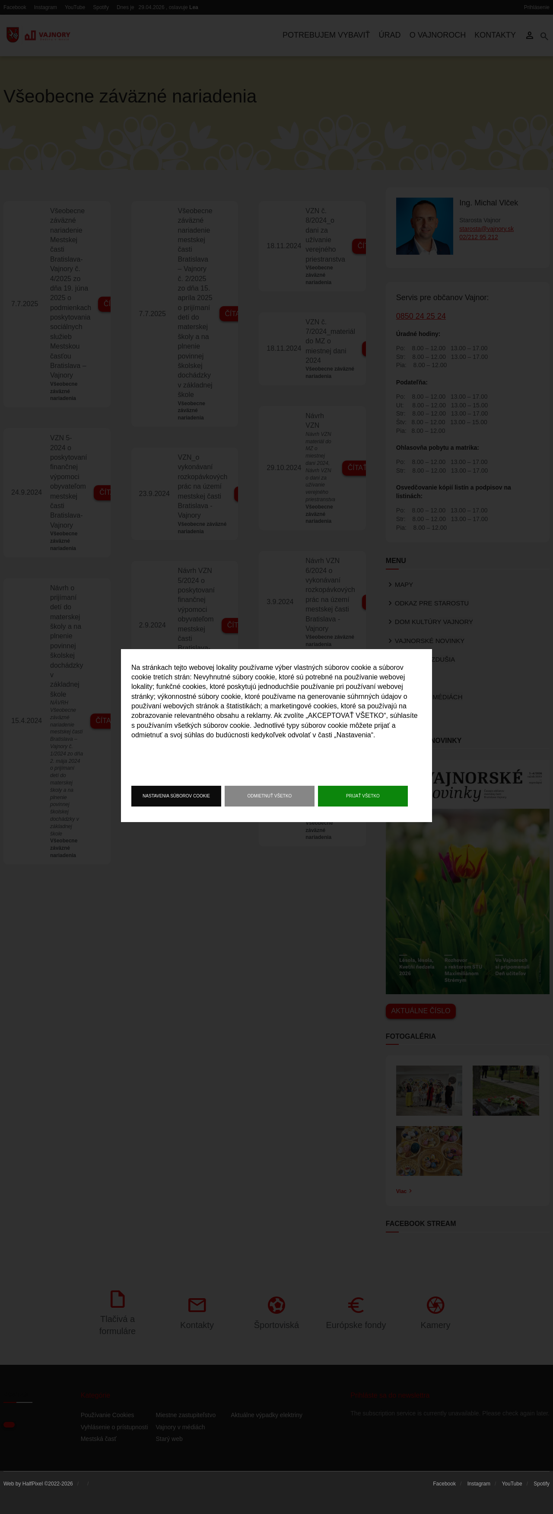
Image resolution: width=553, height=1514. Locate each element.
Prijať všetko (363, 796)
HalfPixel (32, 1484)
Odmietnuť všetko (270, 796)
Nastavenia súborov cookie (176, 796)
